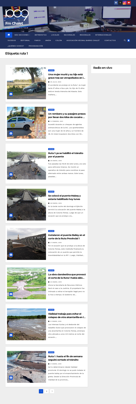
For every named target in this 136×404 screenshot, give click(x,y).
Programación (36, 46)
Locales (55, 35)
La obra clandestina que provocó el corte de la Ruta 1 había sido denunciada (67, 278)
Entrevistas (41, 35)
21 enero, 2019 (55, 321)
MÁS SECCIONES (22, 35)
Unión (48, 40)
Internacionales (103, 35)
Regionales (85, 35)
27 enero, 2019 (56, 242)
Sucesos (12, 40)
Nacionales (69, 35)
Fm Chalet (14, 23)
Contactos (110, 40)
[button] (125, 40)
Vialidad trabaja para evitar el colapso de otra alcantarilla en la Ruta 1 (66, 317)
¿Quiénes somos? (16, 46)
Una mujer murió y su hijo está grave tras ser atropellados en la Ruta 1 (66, 78)
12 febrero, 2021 (56, 121)
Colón (58, 40)
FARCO (38, 40)
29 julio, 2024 (55, 82)
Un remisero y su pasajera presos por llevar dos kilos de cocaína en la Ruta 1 (67, 117)
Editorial (25, 40)
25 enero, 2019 (56, 282)
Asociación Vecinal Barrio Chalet (83, 40)
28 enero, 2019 (56, 160)
